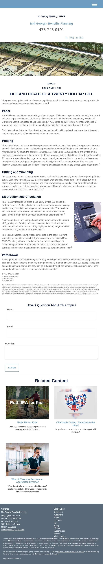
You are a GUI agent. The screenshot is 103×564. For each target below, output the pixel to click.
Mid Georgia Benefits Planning (51, 23)
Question (9, 344)
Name (10, 309)
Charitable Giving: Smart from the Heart (75, 423)
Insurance (58, 520)
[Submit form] (12, 368)
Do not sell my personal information (46, 554)
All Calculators (59, 536)
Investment (58, 515)
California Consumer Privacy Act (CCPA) (70, 551)
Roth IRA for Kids (27, 422)
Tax (55, 523)
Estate (56, 517)
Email (10, 327)
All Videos (58, 534)
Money (56, 525)
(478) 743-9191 (74, 38)
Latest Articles (59, 531)
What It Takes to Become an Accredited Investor (27, 480)
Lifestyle (57, 528)
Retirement (58, 512)
